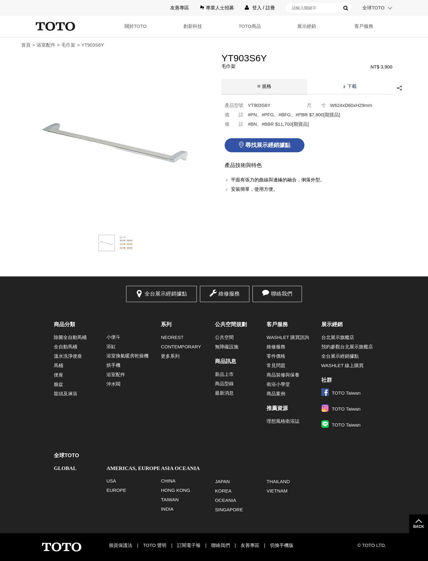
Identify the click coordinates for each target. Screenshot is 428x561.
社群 (326, 380)
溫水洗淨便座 (68, 356)
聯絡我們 (281, 294)
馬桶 (58, 365)
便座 (58, 374)
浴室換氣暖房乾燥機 (127, 355)
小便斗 (113, 337)
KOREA (223, 490)
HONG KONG (175, 490)
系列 (166, 324)
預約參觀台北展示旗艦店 (347, 346)
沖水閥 (113, 384)
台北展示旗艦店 (337, 337)
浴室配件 (46, 45)
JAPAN (222, 481)
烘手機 (113, 365)
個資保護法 (120, 545)
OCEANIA (225, 500)
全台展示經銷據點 (166, 294)
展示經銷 (306, 26)
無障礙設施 (226, 346)
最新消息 (224, 393)
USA (111, 480)
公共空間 (224, 337)
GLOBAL (65, 468)
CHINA (168, 480)
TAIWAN (170, 499)
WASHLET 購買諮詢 (288, 337)
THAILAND (278, 481)
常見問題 (276, 365)
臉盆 (58, 384)
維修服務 (229, 294)
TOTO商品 (249, 26)
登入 (257, 7)
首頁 (26, 45)
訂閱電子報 (189, 545)
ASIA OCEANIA (180, 468)
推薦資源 (277, 408)
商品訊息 (225, 361)
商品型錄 (224, 383)
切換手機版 (281, 545)
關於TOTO (136, 26)
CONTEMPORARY (181, 346)
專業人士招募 (220, 7)
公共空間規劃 (231, 324)
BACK (418, 526)
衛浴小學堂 (278, 384)
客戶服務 (363, 26)
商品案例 (276, 393)
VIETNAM (277, 490)
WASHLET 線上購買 (342, 365)
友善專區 (179, 7)
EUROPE (116, 490)
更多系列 (170, 356)
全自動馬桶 (65, 346)
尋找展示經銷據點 (267, 145)
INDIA (167, 509)
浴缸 (111, 346)
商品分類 (64, 324)
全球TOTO (373, 7)
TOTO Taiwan (341, 393)
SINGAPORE (229, 509)
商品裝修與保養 (283, 374)
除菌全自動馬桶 (70, 337)
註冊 (270, 7)
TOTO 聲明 (154, 545)
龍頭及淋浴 (65, 393)
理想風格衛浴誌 (283, 421)
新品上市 (224, 374)
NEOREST (172, 337)
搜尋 (345, 8)
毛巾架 (68, 45)
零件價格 (276, 356)
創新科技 (192, 26)
